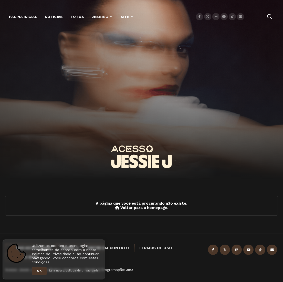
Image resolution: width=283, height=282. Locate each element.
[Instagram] (215, 16)
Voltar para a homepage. (141, 208)
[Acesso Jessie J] (141, 156)
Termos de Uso (155, 248)
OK (39, 271)
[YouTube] (224, 16)
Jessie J (100, 17)
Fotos (77, 17)
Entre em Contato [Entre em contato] (108, 248)
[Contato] (240, 16)
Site (125, 17)
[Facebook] (199, 16)
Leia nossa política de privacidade (74, 270)
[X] (207, 16)
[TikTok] (232, 16)
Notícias (54, 17)
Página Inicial (23, 17)
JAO (129, 270)
